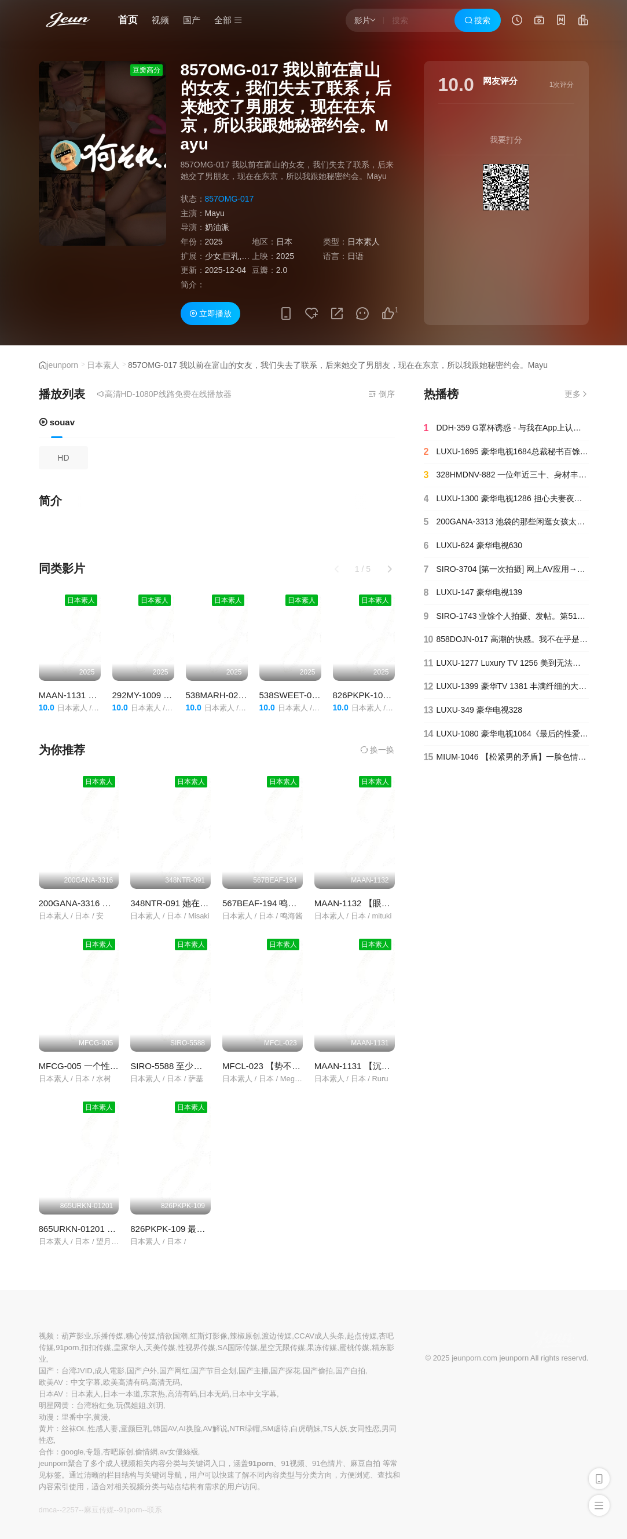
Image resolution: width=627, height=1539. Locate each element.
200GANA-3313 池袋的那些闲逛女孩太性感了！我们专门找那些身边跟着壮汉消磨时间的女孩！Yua (506, 522)
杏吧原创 (118, 1451)
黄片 (46, 1428)
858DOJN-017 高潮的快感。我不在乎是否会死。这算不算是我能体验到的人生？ (506, 639)
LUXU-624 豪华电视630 (473, 546)
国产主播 (254, 1370)
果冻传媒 (322, 1347)
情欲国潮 (172, 1336)
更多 (576, 394)
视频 (160, 20)
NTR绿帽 (244, 1428)
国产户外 (142, 1370)
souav (57, 422)
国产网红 (174, 1370)
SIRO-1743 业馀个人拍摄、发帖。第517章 (506, 616)
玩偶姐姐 (131, 1405)
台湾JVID (77, 1370)
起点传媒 (362, 1336)
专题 (93, 1451)
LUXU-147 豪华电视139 (473, 593)
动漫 (46, 1417)
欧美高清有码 (125, 1382)
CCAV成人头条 (319, 1336)
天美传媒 (160, 1347)
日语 (355, 256)
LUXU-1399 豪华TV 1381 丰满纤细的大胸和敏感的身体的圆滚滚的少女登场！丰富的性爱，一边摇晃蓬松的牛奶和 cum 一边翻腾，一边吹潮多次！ (506, 686)
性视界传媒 (196, 1347)
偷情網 (146, 1451)
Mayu (215, 213)
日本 (284, 241)
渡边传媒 (277, 1336)
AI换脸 (190, 1428)
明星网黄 (54, 1405)
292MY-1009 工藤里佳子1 (162, 695)
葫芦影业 (76, 1336)
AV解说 (215, 1428)
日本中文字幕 (254, 1394)
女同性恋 (365, 1428)
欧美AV (51, 1382)
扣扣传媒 (96, 1347)
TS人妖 (335, 1428)
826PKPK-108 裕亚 (370, 695)
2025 (214, 241)
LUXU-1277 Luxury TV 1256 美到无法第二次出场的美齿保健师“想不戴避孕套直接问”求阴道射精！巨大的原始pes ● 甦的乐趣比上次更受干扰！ (506, 663)
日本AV (51, 1394)
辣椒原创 (245, 1336)
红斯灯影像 (209, 1336)
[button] (390, 569)
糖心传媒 (141, 1336)
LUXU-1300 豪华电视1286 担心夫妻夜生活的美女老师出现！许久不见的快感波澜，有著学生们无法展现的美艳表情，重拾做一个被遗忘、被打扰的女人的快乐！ (506, 499)
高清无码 (165, 1382)
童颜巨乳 (135, 1428)
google (72, 1451)
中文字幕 (86, 1382)
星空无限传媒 (282, 1347)
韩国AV (165, 1428)
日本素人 (103, 365)
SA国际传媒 (238, 1347)
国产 (191, 20)
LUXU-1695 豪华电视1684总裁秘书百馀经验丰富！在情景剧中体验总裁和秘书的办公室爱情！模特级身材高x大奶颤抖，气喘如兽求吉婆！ (506, 452)
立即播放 (210, 313)
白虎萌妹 (306, 1428)
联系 (154, 1509)
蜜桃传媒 (354, 1347)
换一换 (377, 749)
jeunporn (63, 365)
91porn (67, 1347)
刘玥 (155, 1405)
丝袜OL (73, 1428)
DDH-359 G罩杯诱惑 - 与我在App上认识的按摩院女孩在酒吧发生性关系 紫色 (506, 428)
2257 (70, 1509)
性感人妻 (103, 1428)
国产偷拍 (318, 1370)
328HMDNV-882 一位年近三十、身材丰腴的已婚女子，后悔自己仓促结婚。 (506, 475)
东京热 (153, 1394)
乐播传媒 (108, 1336)
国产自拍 (350, 1370)
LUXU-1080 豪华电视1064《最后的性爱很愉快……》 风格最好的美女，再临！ (506, 734)
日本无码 (214, 1394)
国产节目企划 (213, 1370)
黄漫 (100, 1417)
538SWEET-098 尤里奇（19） (318, 695)
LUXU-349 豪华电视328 (473, 710)
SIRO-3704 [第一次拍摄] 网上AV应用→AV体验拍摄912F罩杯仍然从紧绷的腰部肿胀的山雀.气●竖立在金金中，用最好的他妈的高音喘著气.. (506, 569)
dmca (48, 1509)
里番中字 (76, 1417)
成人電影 (109, 1370)
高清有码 (182, 1394)
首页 (128, 19)
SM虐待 (275, 1428)
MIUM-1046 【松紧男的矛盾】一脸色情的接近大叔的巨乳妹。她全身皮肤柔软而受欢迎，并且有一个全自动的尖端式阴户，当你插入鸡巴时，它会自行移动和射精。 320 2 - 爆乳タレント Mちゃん (506, 757)
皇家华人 (128, 1347)
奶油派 (217, 227)
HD (63, 457)
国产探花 (285, 1370)
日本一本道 (122, 1394)
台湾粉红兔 (95, 1405)
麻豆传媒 (99, 1509)
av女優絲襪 (179, 1451)
